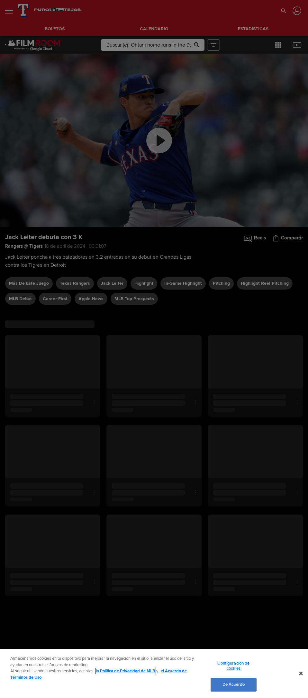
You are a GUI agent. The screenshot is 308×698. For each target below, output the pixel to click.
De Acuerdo (233, 684)
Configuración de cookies (233, 666)
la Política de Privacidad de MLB (125, 671)
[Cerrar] (301, 674)
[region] (154, 673)
